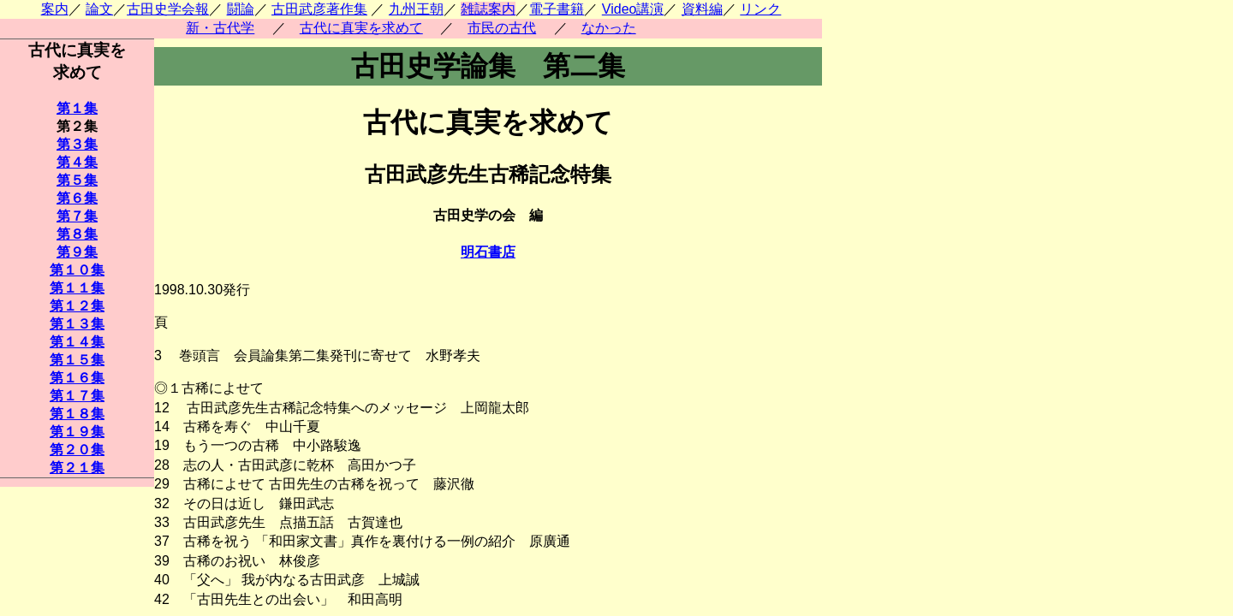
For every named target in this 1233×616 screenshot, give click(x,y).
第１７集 (77, 395)
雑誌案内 (488, 9)
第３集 (77, 144)
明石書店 (488, 252)
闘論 (240, 9)
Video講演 (633, 9)
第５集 (77, 180)
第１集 (77, 108)
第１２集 (77, 306)
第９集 (77, 252)
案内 (54, 9)
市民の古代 (502, 28)
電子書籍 (556, 9)
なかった (608, 28)
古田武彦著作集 (319, 9)
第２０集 (77, 449)
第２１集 (77, 467)
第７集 (77, 216)
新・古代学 (220, 28)
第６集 (77, 198)
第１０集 (77, 270)
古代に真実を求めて (361, 28)
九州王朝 (416, 9)
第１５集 (77, 359)
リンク (760, 9)
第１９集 (77, 431)
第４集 (77, 162)
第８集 (77, 234)
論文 (99, 9)
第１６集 (77, 377)
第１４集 (77, 342)
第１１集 (77, 288)
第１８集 (77, 413)
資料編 (702, 9)
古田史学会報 (168, 9)
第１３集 (77, 324)
